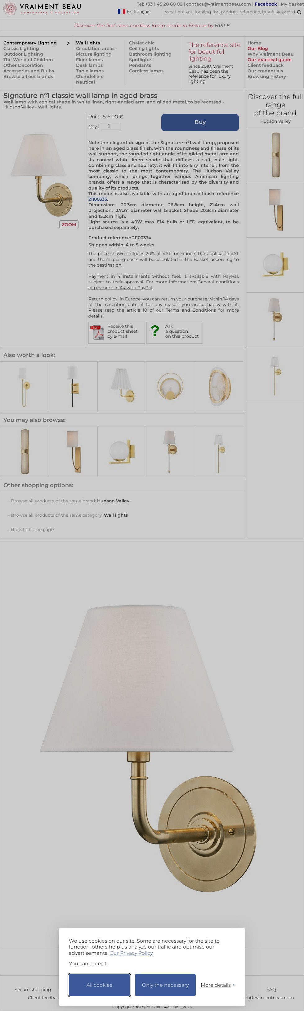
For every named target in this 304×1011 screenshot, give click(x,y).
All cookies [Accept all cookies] (99, 985)
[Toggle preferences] (215, 985)
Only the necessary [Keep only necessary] (165, 985)
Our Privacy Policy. (131, 953)
